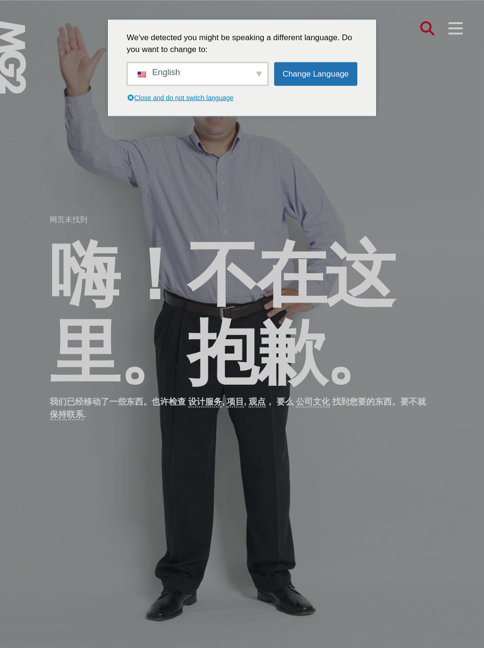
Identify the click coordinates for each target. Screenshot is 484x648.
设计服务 (205, 401)
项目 (235, 401)
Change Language (316, 73)
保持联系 (67, 414)
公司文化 (313, 401)
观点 (257, 401)
